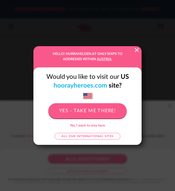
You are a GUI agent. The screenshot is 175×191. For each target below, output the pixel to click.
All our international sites (87, 136)
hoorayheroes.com (80, 86)
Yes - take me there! (87, 110)
